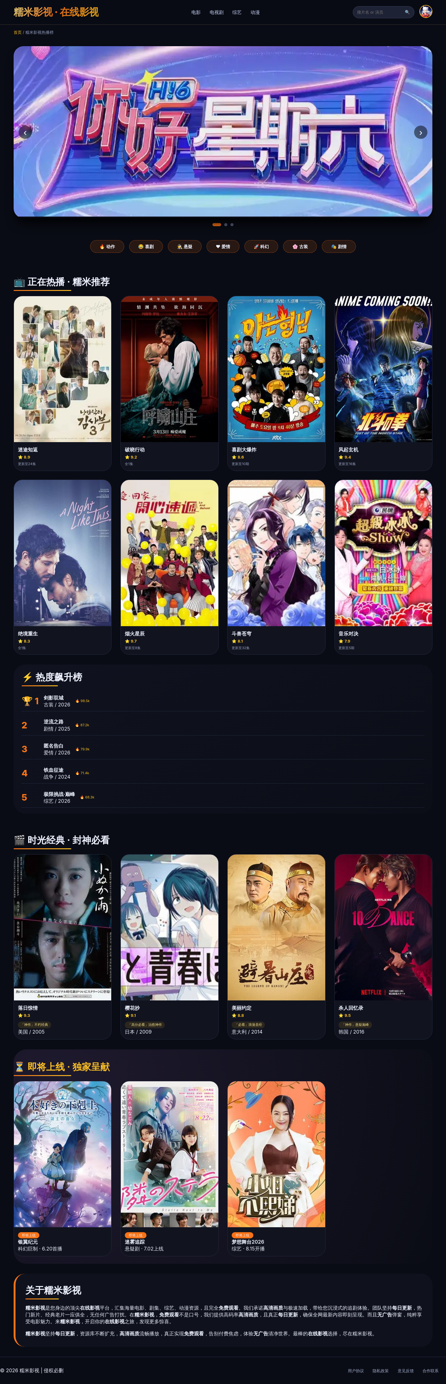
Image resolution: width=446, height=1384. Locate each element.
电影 (196, 12)
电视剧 (217, 12)
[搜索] (380, 12)
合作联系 (430, 1371)
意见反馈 (406, 1371)
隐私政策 (381, 1371)
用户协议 (356, 1371)
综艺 (237, 12)
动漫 (255, 12)
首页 (18, 32)
